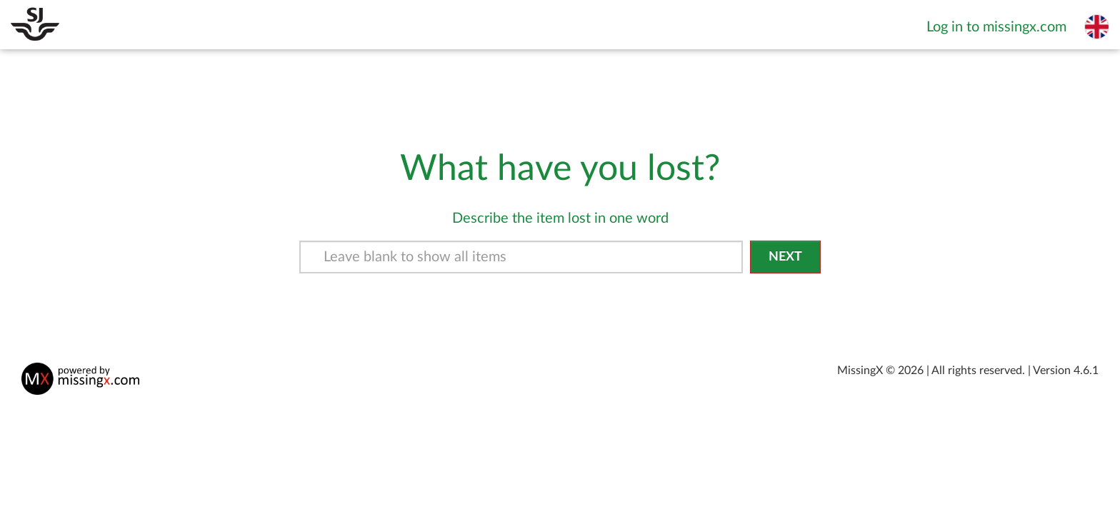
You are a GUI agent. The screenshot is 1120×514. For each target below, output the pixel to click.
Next (785, 257)
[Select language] (1096, 26)
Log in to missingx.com (996, 27)
